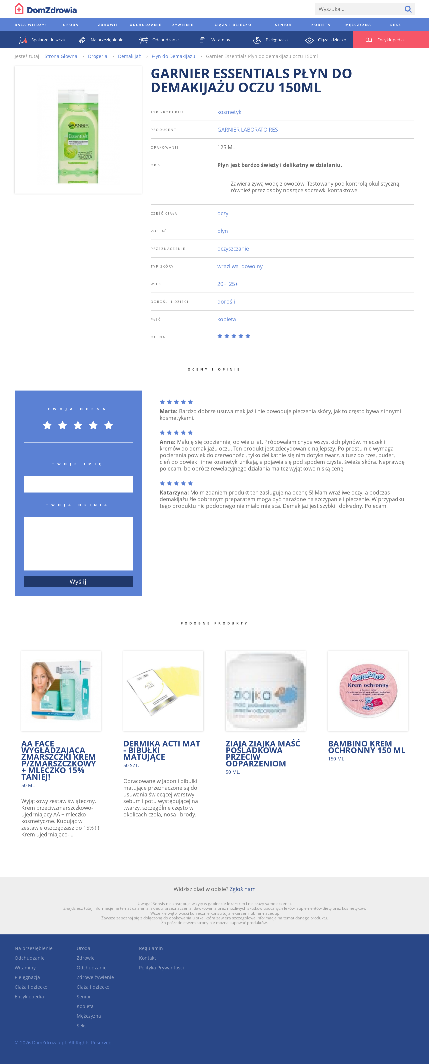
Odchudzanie (30, 958)
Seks (82, 1025)
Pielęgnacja (27, 977)
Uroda (83, 948)
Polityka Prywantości (161, 967)
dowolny (252, 266)
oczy (222, 213)
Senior (84, 996)
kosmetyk (229, 112)
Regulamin (151, 948)
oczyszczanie (233, 248)
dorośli (226, 301)
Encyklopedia (29, 996)
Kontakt (147, 958)
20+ (221, 284)
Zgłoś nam (243, 889)
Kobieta (85, 1006)
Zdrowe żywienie (95, 977)
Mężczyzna (89, 1016)
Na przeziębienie (34, 948)
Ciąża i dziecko (31, 987)
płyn (222, 231)
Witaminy (25, 967)
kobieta (226, 319)
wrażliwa (228, 266)
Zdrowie (86, 958)
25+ (233, 284)
